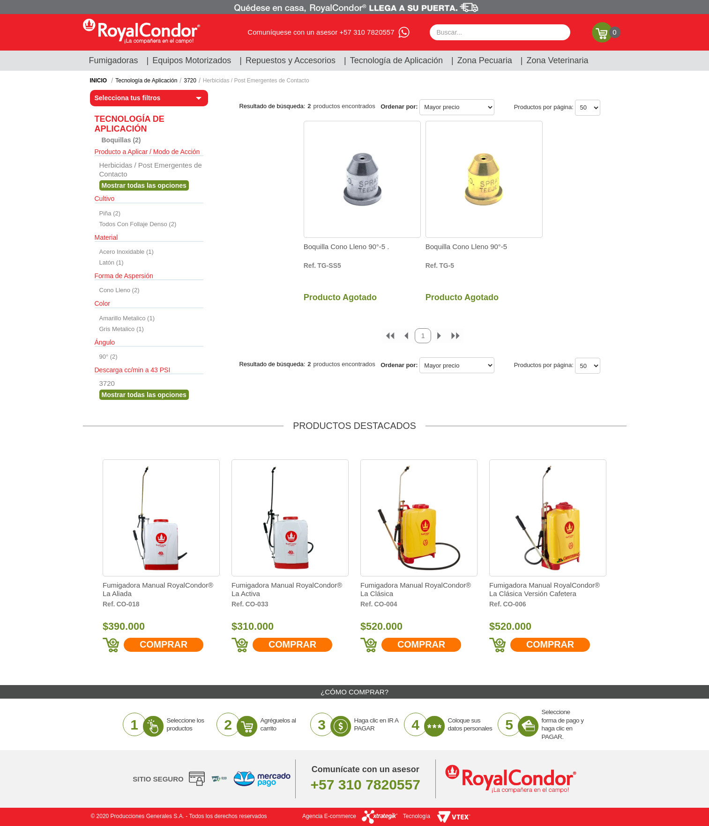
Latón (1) (111, 262)
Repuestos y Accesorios (291, 60)
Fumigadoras (113, 60)
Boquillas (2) (121, 140)
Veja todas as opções (144, 185)
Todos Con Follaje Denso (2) (138, 224)
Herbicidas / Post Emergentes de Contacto (256, 80)
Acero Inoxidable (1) (126, 251)
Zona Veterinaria (557, 60)
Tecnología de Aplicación (396, 60)
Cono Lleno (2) (119, 290)
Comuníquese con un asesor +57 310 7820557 (320, 32)
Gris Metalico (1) (121, 328)
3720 (190, 80)
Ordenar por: (399, 106)
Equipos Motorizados (191, 60)
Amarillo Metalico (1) (127, 318)
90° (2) (108, 356)
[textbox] (500, 32)
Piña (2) (110, 213)
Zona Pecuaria (484, 60)
